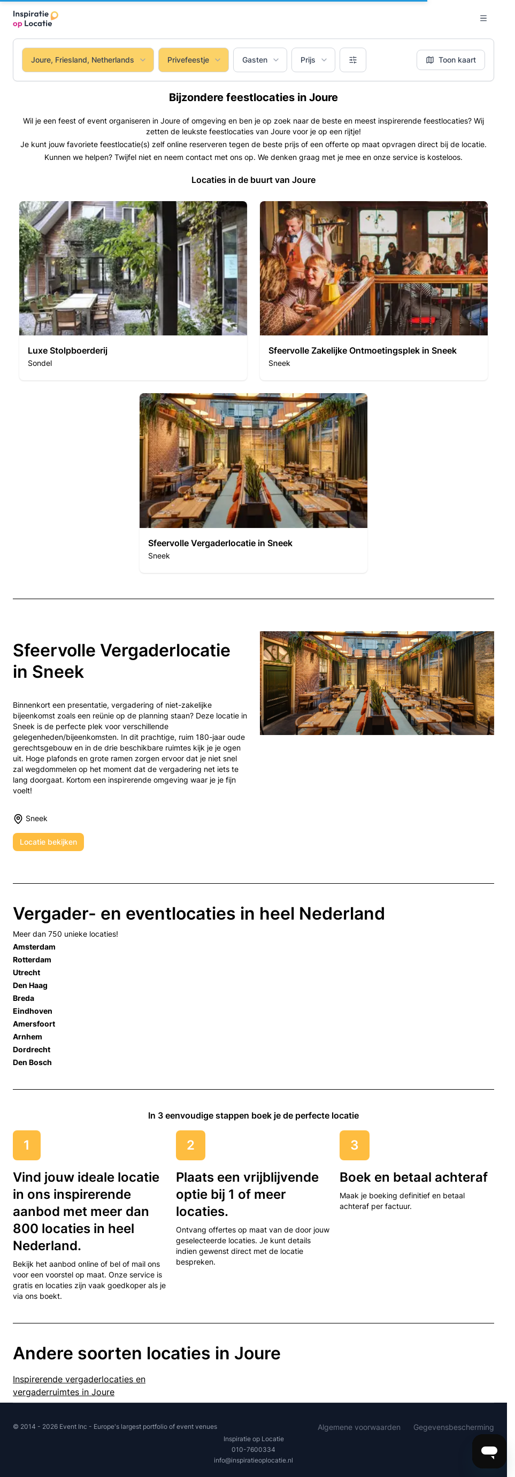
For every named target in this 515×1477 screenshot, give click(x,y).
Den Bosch (32, 1062)
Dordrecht (31, 1049)
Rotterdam (32, 959)
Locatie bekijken (48, 841)
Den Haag (30, 985)
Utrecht (26, 972)
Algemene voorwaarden (359, 1427)
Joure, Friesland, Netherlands (89, 59)
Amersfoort (34, 1023)
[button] (133, 291)
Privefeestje (194, 59)
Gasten (261, 59)
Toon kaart (451, 59)
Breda (23, 997)
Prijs (314, 59)
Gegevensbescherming (453, 1427)
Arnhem (27, 1036)
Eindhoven (32, 1010)
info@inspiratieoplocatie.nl (253, 1460)
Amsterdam (34, 946)
